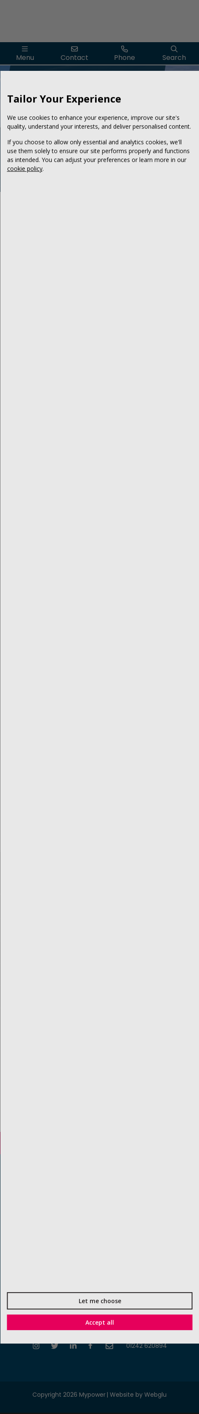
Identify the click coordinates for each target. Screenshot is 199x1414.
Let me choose (99, 1300)
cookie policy (24, 168)
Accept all (99, 1322)
